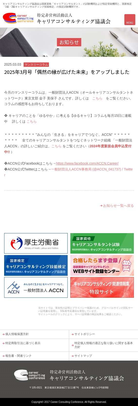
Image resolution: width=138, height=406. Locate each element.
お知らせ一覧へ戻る (118, 206)
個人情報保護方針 (17, 334)
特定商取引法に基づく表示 (22, 343)
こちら (97, 98)
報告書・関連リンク (18, 355)
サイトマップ (83, 355)
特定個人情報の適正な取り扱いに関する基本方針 (103, 345)
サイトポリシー (84, 334)
